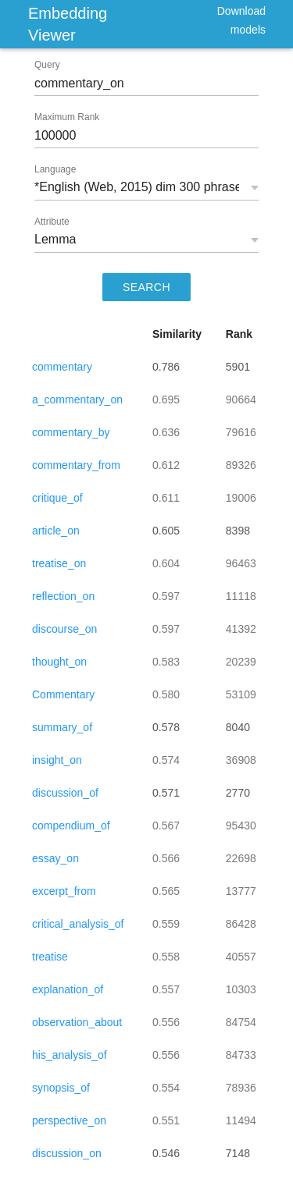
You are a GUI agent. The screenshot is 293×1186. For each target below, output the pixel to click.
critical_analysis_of (78, 924)
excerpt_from (64, 891)
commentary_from (76, 465)
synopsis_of (61, 1087)
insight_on (57, 760)
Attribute (52, 221)
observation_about (77, 1022)
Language (55, 169)
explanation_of (67, 989)
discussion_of (65, 793)
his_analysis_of (69, 1055)
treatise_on (59, 563)
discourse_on (64, 629)
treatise (50, 956)
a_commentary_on (77, 399)
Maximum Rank (66, 117)
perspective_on (69, 1120)
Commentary (63, 694)
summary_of (62, 727)
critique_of (57, 498)
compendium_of (71, 825)
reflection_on (63, 596)
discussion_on (67, 1153)
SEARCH (146, 287)
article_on (56, 530)
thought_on (59, 661)
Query (47, 64)
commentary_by (71, 432)
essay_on (55, 858)
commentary (62, 366)
